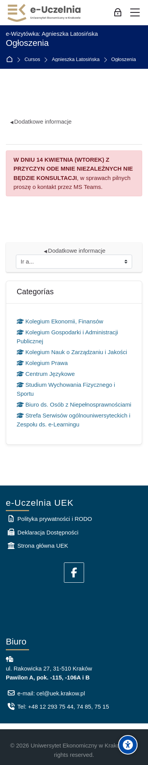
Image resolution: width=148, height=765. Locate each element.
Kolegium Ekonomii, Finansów (60, 321)
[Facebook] (74, 572)
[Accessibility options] (128, 745)
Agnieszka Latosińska (76, 59)
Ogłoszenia (123, 59)
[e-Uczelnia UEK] (44, 13)
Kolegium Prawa (42, 363)
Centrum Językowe (46, 373)
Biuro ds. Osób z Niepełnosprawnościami (74, 404)
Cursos (32, 59)
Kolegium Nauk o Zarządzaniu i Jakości (72, 352)
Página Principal (11, 59)
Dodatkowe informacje (41, 121)
